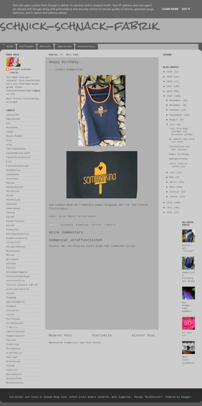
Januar (174, 196)
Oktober (175, 110)
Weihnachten (14, 378)
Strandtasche (14, 323)
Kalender (12, 204)
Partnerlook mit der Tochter (179, 148)
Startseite (102, 335)
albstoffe (12, 115)
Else (9, 140)
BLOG (10, 46)
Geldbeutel (13, 170)
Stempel (11, 306)
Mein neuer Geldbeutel (188, 361)
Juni (173, 172)
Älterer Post (143, 335)
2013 (170, 207)
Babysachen (13, 119)
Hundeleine (13, 200)
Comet (9, 132)
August (174, 119)
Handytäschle (14, 187)
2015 (170, 96)
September (177, 115)
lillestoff (13, 242)
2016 (170, 91)
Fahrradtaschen (16, 149)
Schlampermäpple (16, 272)
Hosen (9, 195)
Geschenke (66, 225)
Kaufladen (26, 46)
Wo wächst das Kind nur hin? (182, 140)
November (176, 105)
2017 (170, 86)
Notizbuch (12, 259)
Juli (173, 124)
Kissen (10, 225)
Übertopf (12, 357)
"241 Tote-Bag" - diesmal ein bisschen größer (181, 131)
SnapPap (11, 297)
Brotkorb (12, 127)
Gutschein (12, 178)
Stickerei (12, 310)
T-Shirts (110, 225)
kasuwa (10, 212)
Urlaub (10, 365)
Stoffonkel (13, 319)
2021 (170, 72)
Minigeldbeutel (16, 246)
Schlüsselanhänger (18, 276)
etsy (9, 144)
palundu (11, 263)
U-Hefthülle (14, 353)
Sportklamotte (15, 302)
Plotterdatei (58, 208)
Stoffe (10, 314)
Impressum (64, 46)
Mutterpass (13, 251)
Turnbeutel (13, 348)
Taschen (11, 340)
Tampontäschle (15, 336)
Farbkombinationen (18, 153)
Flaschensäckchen (17, 166)
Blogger (186, 397)
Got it (186, 9)
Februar (175, 192)
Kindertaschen (15, 221)
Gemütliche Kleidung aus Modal (188, 277)
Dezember (176, 100)
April (174, 182)
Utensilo (12, 370)
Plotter (96, 225)
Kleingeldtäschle (17, 234)
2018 (170, 81)
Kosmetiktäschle (16, 238)
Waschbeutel (14, 374)
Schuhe (10, 293)
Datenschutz (86, 46)
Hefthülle (12, 191)
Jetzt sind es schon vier (178, 165)
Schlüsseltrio (15, 280)
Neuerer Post (60, 335)
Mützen (10, 255)
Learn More (170, 9)
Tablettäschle (15, 331)
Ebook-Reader (14, 136)
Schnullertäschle (17, 289)
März (173, 187)
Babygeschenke (178, 159)
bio (8, 123)
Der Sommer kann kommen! (187, 307)
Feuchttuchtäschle (18, 157)
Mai (172, 177)
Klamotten (82, 225)
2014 (170, 202)
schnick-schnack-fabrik (79, 25)
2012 (170, 212)
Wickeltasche (14, 382)
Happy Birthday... (181, 154)
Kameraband (13, 208)
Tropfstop (12, 344)
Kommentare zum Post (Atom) (82, 342)
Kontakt (45, 46)
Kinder (10, 217)
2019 (170, 76)
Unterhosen (13, 361)
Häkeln (10, 183)
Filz (9, 161)
